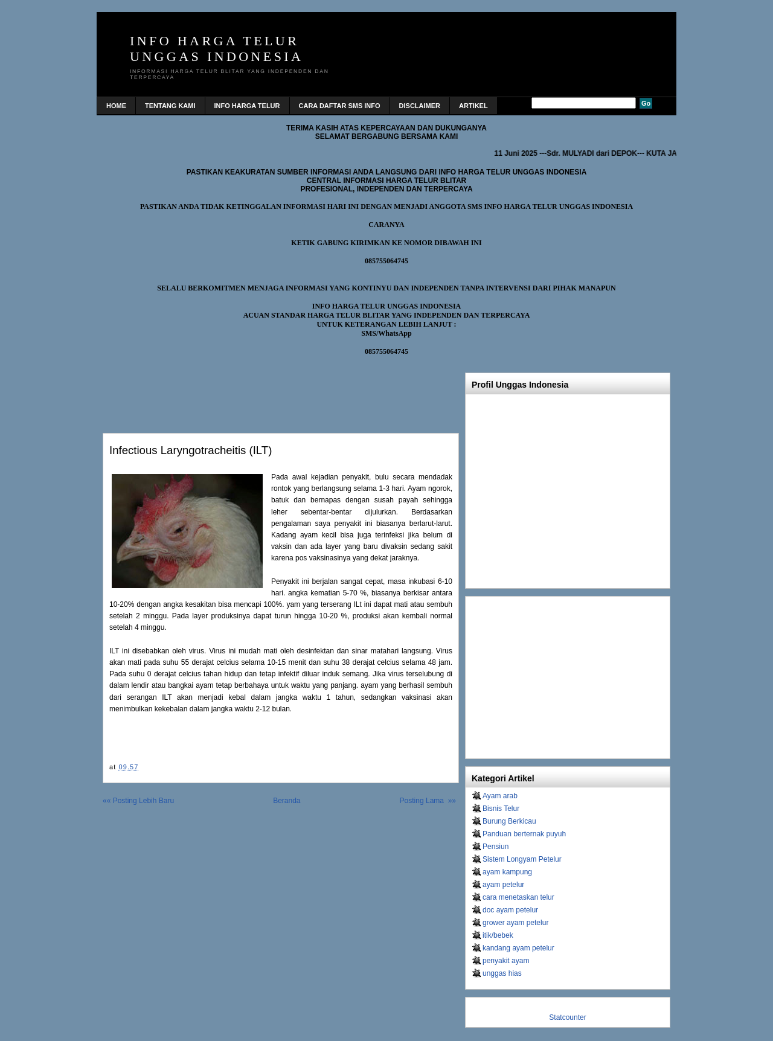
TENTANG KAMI (170, 105)
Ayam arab (500, 796)
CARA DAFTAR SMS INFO (339, 105)
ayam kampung (507, 872)
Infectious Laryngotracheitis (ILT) (190, 450)
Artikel (473, 105)
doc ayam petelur (510, 910)
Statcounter (567, 1017)
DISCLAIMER (419, 105)
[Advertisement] (244, 391)
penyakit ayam (506, 960)
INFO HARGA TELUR (247, 105)
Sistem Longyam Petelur (522, 859)
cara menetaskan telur (518, 897)
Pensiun (495, 846)
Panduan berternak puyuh (524, 834)
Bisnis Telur (501, 808)
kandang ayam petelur (518, 948)
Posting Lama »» (428, 800)
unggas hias (502, 973)
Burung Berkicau (509, 821)
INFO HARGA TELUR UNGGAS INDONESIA (216, 48)
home (116, 105)
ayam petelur (503, 884)
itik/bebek (498, 935)
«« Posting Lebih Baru (138, 800)
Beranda (286, 800)
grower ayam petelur (515, 922)
